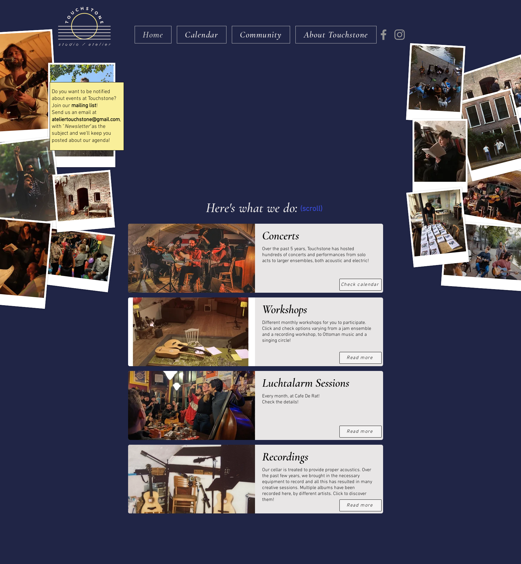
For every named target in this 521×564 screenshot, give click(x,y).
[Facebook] (384, 35)
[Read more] (360, 432)
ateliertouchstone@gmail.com (86, 120)
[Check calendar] (360, 285)
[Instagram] (400, 35)
